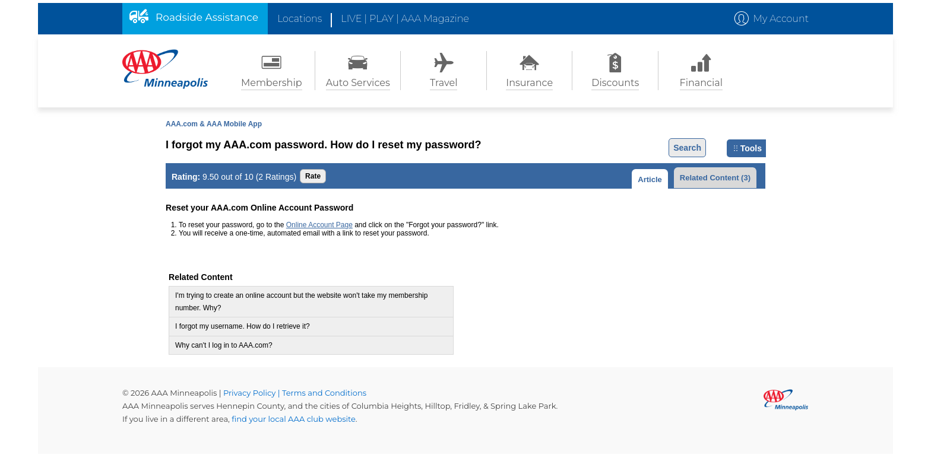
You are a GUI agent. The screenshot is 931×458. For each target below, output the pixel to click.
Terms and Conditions (324, 392)
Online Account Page (319, 225)
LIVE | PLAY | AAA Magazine (405, 18)
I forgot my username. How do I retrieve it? (242, 326)
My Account (781, 18)
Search (687, 147)
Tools (748, 148)
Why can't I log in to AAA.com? (224, 345)
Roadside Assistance (207, 17)
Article (649, 179)
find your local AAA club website (294, 419)
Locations (299, 18)
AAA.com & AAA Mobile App (214, 124)
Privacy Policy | (252, 392)
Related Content (715, 177)
